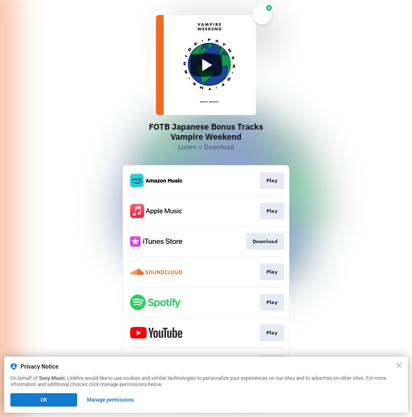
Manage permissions (110, 400)
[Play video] (206, 65)
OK (43, 400)
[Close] (399, 365)
